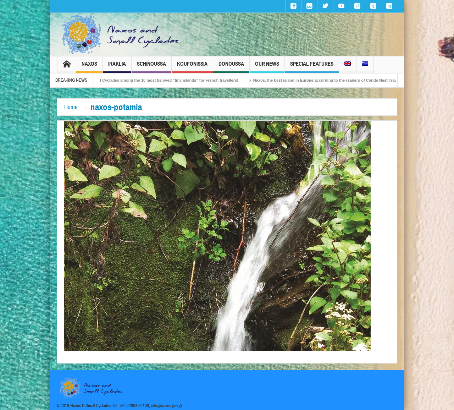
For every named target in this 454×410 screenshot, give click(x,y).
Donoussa (231, 67)
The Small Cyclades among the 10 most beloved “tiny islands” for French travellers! (165, 80)
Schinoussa (151, 67)
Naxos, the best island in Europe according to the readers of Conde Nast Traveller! (334, 80)
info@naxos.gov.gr (166, 406)
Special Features (312, 67)
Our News (267, 67)
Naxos (89, 67)
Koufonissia (192, 67)
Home (71, 107)
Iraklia (117, 67)
